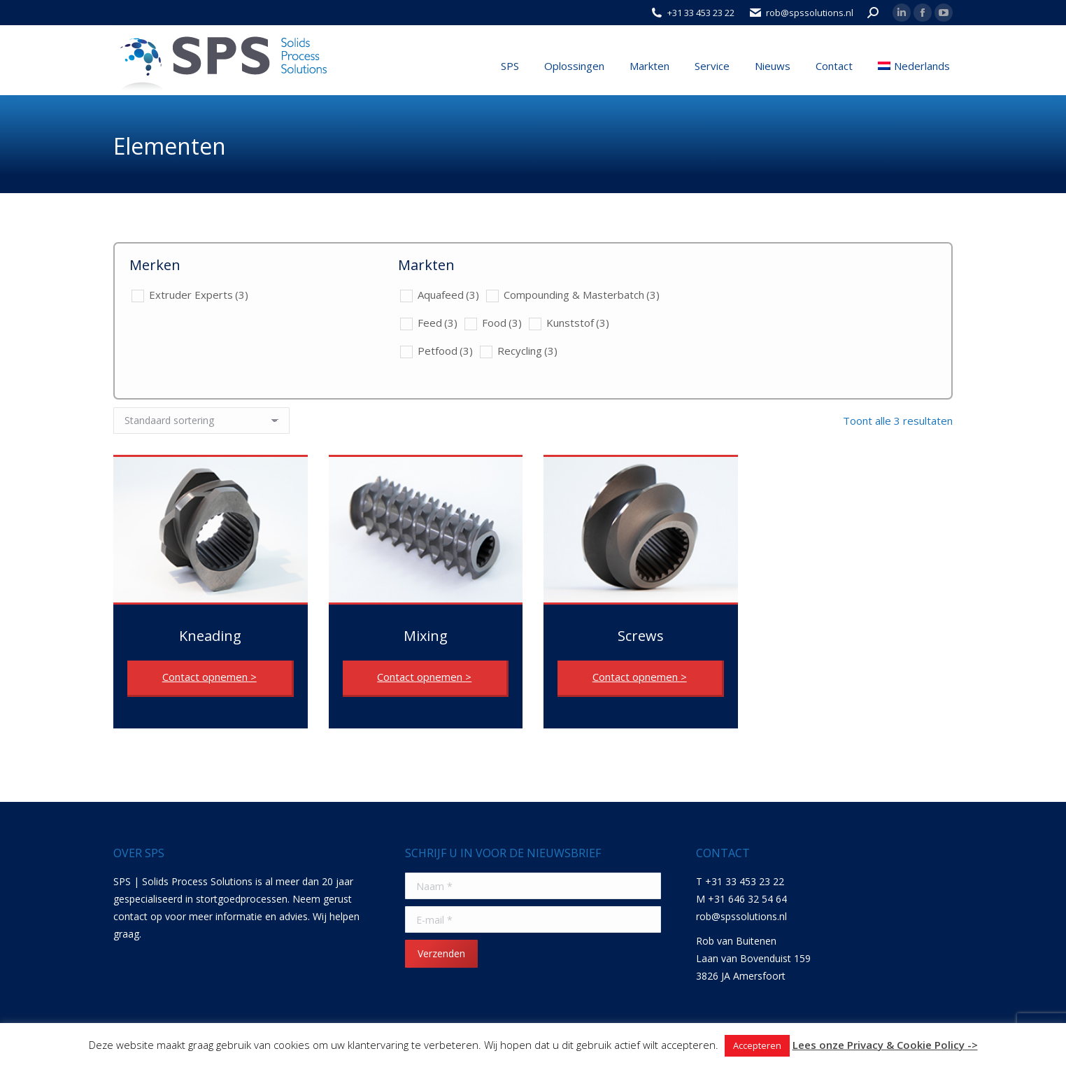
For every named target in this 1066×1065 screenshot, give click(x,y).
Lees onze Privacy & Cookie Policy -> (885, 1045)
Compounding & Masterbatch (582, 295)
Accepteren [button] (757, 1045)
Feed (437, 323)
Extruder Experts (198, 295)
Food (502, 323)
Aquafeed (448, 295)
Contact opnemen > (209, 677)
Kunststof (577, 323)
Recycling (527, 351)
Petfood (445, 351)
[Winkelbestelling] (201, 420)
